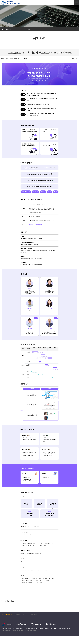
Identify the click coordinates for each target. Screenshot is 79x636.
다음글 (12, 601)
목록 (2, 601)
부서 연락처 (34, 614)
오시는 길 (25, 614)
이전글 (7, 601)
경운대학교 (17, 614)
